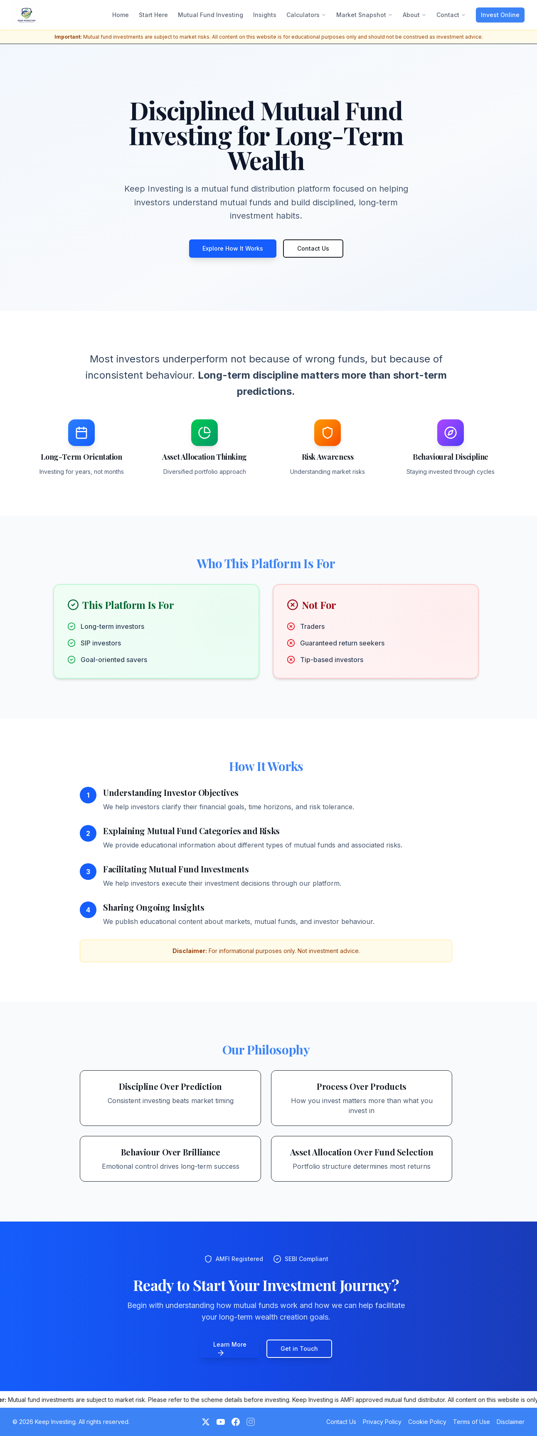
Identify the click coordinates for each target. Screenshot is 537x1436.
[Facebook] (236, 1422)
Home (120, 14)
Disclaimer (511, 1421)
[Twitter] (206, 1422)
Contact (451, 14)
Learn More (229, 1349)
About (414, 14)
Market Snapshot (364, 14)
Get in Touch (299, 1348)
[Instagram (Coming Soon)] (250, 1422)
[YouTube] (221, 1422)
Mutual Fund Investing (210, 14)
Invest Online (500, 14)
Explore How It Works (232, 248)
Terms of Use (471, 1421)
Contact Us (313, 248)
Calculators (306, 14)
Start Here (153, 14)
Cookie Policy (427, 1421)
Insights (264, 14)
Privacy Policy (382, 1421)
